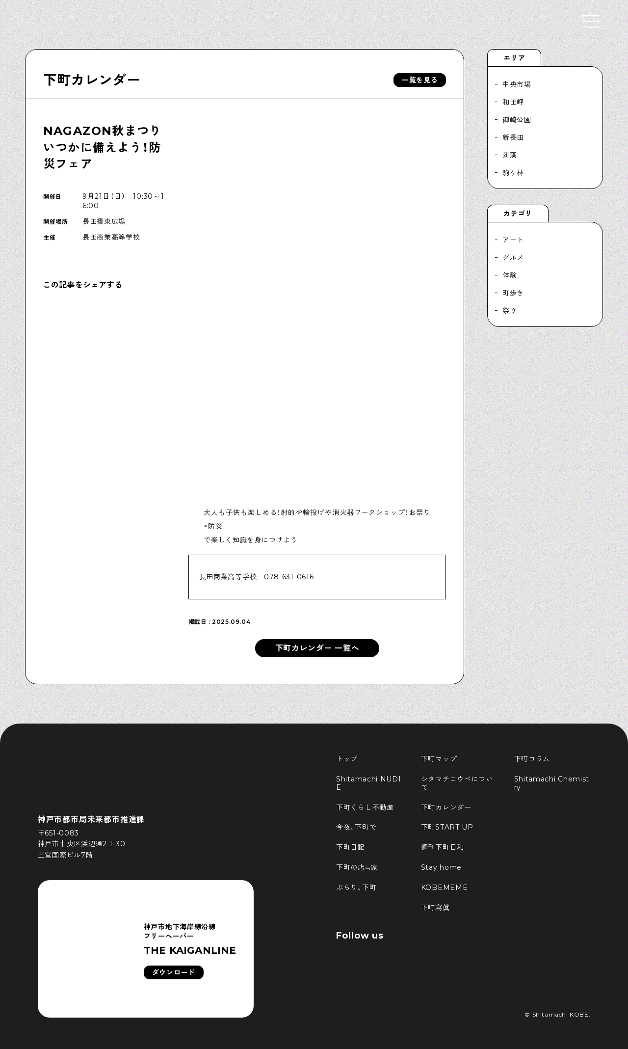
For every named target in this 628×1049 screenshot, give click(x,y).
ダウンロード (173, 972)
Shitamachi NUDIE (368, 783)
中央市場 (516, 84)
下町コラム (532, 758)
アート (513, 240)
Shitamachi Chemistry (552, 783)
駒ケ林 (513, 172)
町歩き (513, 293)
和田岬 (513, 102)
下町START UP (447, 827)
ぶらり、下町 (356, 887)
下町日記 (350, 847)
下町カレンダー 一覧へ (317, 648)
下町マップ (439, 758)
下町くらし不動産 (365, 807)
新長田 (513, 137)
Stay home (441, 867)
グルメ (513, 257)
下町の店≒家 (357, 867)
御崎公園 (516, 119)
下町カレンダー (91, 80)
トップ (347, 758)
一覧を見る (420, 80)
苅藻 (509, 155)
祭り (509, 310)
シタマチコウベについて (457, 783)
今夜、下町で (356, 827)
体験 (509, 275)
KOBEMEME (444, 887)
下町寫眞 (435, 907)
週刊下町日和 (442, 847)
